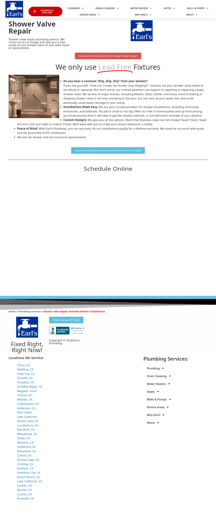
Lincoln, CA (24, 485)
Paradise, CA (25, 382)
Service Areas (90, 15)
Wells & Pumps (198, 8)
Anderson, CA (26, 408)
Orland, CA (24, 395)
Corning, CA (25, 464)
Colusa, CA (24, 455)
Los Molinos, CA (27, 425)
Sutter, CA (23, 438)
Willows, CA (25, 399)
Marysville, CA (26, 451)
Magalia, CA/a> (27, 391)
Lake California (27, 417)
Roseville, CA (25, 498)
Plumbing (76, 8)
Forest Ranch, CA (28, 477)
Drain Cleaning (107, 8)
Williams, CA (25, 442)
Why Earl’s (143, 15)
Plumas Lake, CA (28, 460)
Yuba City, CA (26, 374)
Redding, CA (25, 369)
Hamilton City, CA (28, 472)
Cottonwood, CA (28, 404)
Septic (169, 8)
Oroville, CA (25, 378)
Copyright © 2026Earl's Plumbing (64, 341)
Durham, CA (25, 468)
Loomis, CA (24, 494)
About (192, 15)
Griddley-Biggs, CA (29, 386)
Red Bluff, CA (26, 429)
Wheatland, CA (27, 434)
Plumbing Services (30, 311)
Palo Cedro (24, 412)
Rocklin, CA (24, 490)
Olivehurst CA (26, 447)
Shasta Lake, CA (27, 421)
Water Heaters (141, 8)
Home (12, 311)
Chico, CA (23, 365)
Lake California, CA (29, 481)
